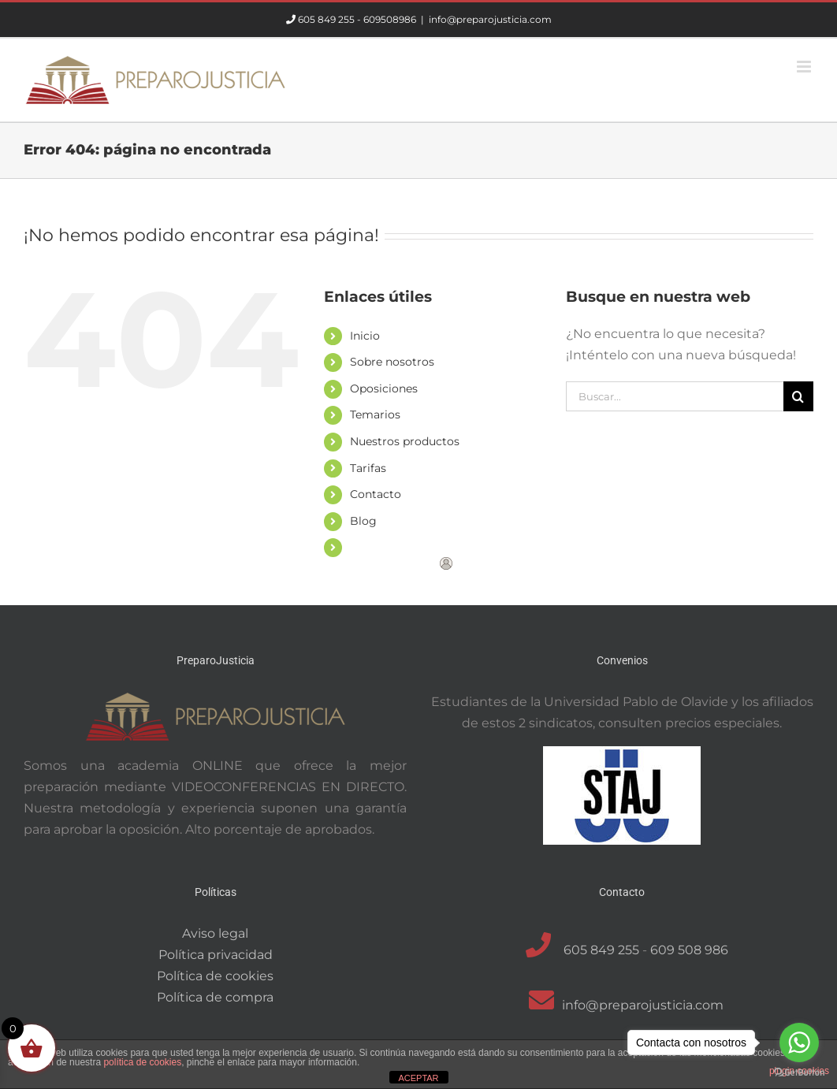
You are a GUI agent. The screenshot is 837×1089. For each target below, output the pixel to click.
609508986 (389, 19)
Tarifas (368, 468)
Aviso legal (215, 933)
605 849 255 (326, 19)
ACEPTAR (418, 1078)
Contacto (375, 494)
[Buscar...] (674, 396)
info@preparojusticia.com (490, 19)
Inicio (365, 336)
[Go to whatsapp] (799, 1042)
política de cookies (142, 1062)
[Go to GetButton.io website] (799, 1073)
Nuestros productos (404, 441)
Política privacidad (215, 954)
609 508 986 (689, 949)
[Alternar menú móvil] (805, 66)
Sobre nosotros (392, 362)
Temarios (375, 414)
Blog (363, 521)
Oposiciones (384, 388)
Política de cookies (215, 975)
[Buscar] (798, 396)
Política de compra (215, 997)
